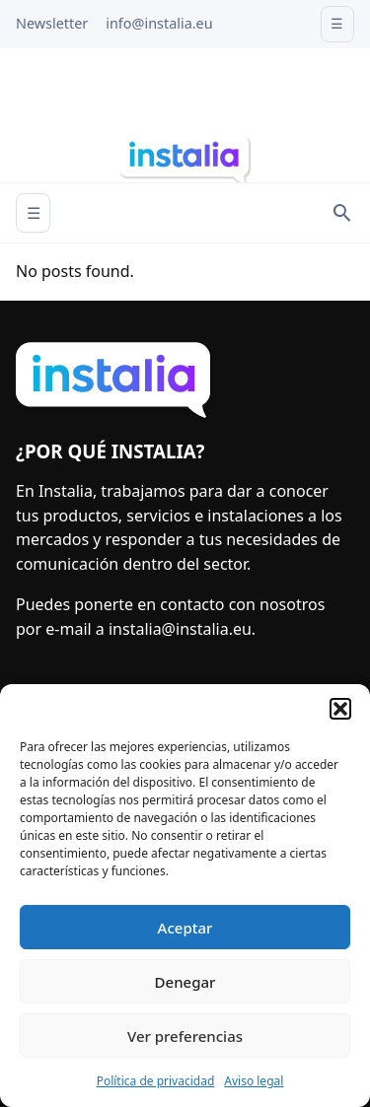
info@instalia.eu (159, 23)
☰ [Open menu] (337, 23)
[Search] (342, 213)
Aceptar (185, 927)
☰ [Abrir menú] (33, 213)
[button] (340, 709)
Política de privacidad (156, 1080)
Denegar (185, 982)
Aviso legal (253, 1080)
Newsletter (52, 23)
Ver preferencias (185, 1036)
